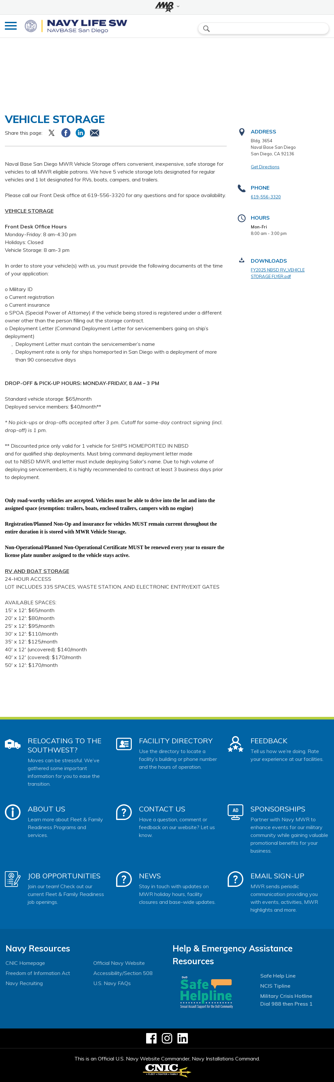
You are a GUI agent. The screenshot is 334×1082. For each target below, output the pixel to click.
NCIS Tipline (275, 985)
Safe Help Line (278, 975)
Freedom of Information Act (38, 973)
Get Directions (265, 166)
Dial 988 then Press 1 (286, 1003)
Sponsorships (277, 808)
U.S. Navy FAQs (112, 983)
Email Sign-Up (277, 875)
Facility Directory (176, 740)
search (206, 28)
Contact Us (162, 808)
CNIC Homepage (25, 963)
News (150, 875)
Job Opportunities (64, 875)
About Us (46, 808)
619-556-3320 (266, 196)
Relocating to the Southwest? (64, 745)
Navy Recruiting (24, 983)
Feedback (268, 740)
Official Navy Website (119, 963)
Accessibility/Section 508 (123, 973)
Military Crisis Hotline (286, 996)
